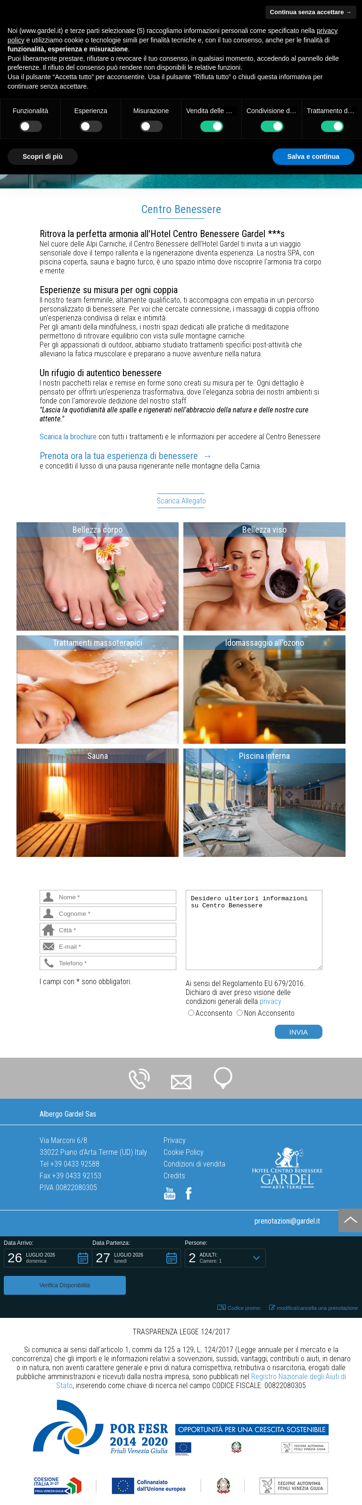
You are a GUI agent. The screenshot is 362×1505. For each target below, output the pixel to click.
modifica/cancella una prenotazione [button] (313, 1280)
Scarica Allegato (181, 500)
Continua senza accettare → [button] (311, 12)
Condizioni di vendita (194, 1164)
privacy (270, 1001)
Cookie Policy (184, 1152)
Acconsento (214, 1013)
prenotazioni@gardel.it (287, 1221)
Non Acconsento (269, 1013)
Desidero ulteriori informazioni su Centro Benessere (254, 930)
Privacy (175, 1140)
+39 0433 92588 (74, 1164)
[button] (48, 1258)
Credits (174, 1175)
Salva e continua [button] (313, 156)
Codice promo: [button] (239, 1280)
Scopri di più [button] (43, 156)
